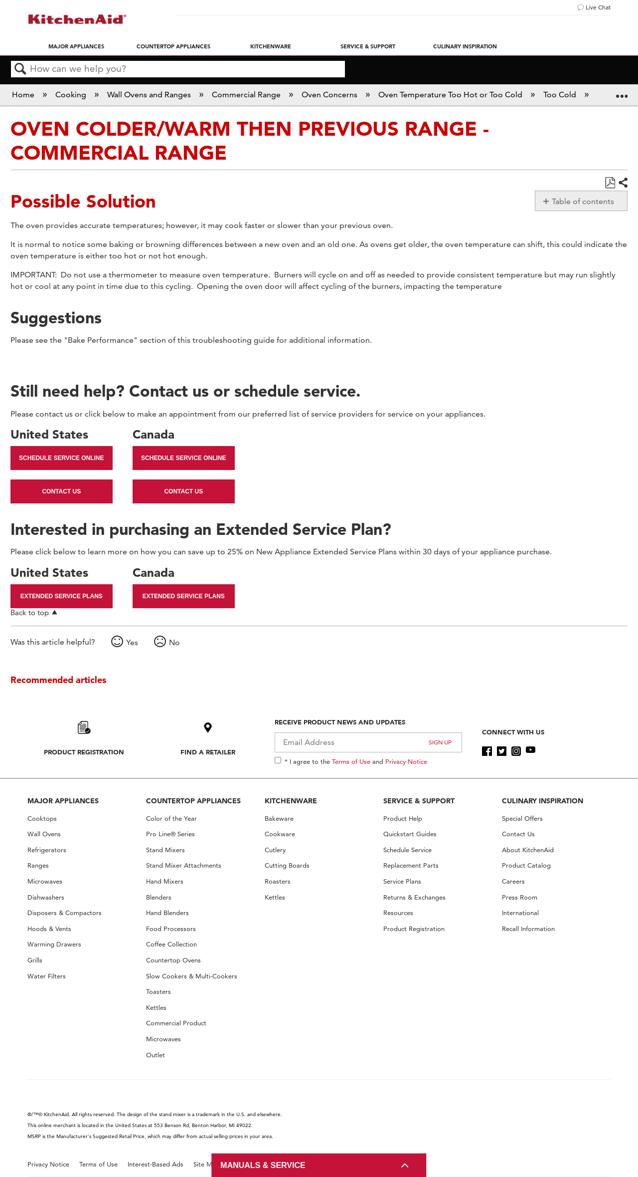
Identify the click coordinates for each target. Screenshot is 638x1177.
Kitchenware (270, 46)
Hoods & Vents (49, 929)
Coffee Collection (171, 944)
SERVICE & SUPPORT (419, 800)
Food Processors (171, 929)
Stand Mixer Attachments (183, 865)
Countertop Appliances (173, 46)
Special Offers (522, 818)
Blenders (158, 897)
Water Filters (46, 976)
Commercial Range (247, 94)
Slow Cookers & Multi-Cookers (191, 976)
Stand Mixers (165, 850)
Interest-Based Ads (155, 1164)
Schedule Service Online (61, 458)
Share (623, 183)
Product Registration (84, 752)
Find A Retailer (207, 752)
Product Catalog (526, 865)
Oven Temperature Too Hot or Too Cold (451, 94)
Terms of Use (351, 761)
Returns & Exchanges (414, 897)
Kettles (156, 1007)
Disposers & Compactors (64, 913)
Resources (398, 913)
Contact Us (61, 491)
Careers (513, 881)
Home (24, 94)
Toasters (158, 991)
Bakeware (279, 818)
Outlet (155, 1055)
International (520, 913)
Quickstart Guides (410, 834)
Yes (132, 642)
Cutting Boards (287, 865)
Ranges (38, 865)
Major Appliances (76, 46)
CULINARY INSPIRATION (542, 800)
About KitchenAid (528, 850)
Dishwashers (45, 897)
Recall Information (528, 929)
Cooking (71, 94)
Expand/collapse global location (622, 91)
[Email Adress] (369, 742)
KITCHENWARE (291, 800)
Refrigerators (46, 850)
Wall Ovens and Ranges (150, 94)
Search (20, 69)
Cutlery (275, 850)
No (174, 642)
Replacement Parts (411, 865)
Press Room (519, 897)
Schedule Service (407, 850)
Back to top (29, 612)
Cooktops (42, 818)
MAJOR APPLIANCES (63, 800)
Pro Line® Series (170, 834)
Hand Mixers (164, 881)
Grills (34, 960)
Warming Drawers (54, 944)
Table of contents (583, 201)
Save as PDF (610, 183)
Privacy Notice (406, 761)
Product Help (402, 818)
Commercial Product (176, 1023)
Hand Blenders (167, 913)
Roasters (278, 881)
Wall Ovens (44, 834)
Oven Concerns (330, 94)
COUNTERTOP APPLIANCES (193, 800)
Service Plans (402, 881)
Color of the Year (171, 818)
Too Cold (560, 94)
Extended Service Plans (61, 596)
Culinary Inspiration (465, 46)
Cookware (280, 834)
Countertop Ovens (173, 960)
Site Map (206, 1164)
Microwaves (44, 881)
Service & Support (367, 46)
